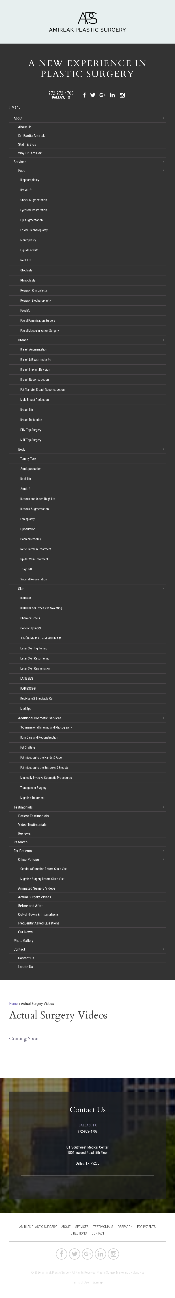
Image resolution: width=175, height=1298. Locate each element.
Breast (23, 340)
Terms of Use (80, 1282)
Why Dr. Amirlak (30, 153)
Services (20, 162)
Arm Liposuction (30, 468)
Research (21, 842)
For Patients (23, 851)
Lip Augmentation (31, 220)
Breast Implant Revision (35, 369)
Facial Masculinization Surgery (39, 330)
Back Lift (25, 479)
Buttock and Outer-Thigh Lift (37, 499)
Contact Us (26, 958)
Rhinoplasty (27, 280)
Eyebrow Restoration (33, 210)
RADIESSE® (28, 688)
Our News (25, 932)
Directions (79, 1233)
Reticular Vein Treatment (35, 549)
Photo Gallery (23, 940)
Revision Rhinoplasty (33, 290)
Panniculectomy (30, 539)
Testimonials (23, 807)
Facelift (25, 310)
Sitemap (97, 1282)
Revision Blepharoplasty (35, 300)
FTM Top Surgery (30, 430)
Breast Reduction (31, 420)
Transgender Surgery (33, 788)
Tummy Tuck (28, 458)
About (18, 118)
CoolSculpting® (30, 628)
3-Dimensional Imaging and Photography (46, 727)
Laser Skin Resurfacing (34, 658)
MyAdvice (138, 1272)
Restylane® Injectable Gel (36, 698)
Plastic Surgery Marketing (112, 1272)
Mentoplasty (28, 240)
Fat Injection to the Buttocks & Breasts (44, 767)
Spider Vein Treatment (34, 559)
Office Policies (29, 859)
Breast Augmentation (33, 349)
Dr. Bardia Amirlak (31, 135)
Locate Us (25, 966)
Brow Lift (26, 190)
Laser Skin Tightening (33, 648)
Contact (19, 949)
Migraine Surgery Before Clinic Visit (42, 879)
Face (21, 170)
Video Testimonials (32, 824)
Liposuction (27, 529)
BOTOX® (26, 598)
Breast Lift (26, 410)
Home (13, 1003)
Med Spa (25, 708)
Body (21, 449)
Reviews (24, 833)
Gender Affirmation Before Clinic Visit (43, 869)
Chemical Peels (30, 618)
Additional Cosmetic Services (40, 718)
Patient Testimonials (33, 816)
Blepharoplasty (29, 180)
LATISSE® (27, 678)
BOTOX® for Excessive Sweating (41, 608)
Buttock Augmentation (34, 509)
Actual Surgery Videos (34, 897)
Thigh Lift (26, 569)
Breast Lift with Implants (35, 359)
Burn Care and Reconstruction (39, 737)
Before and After (30, 905)
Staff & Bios (27, 144)
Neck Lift (25, 260)
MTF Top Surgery (30, 440)
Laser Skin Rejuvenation (35, 668)
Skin (21, 588)
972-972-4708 (61, 93)
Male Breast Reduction (34, 399)
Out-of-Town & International (38, 914)
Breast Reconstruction (34, 379)
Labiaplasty (27, 519)
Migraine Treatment (32, 798)
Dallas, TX (61, 97)
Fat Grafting (27, 747)
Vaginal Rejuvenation (33, 579)
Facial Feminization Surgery (37, 320)
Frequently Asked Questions (39, 923)
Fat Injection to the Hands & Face (41, 757)
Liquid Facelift (29, 250)
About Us (25, 127)
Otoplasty (26, 270)
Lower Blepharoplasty (34, 230)
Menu (15, 107)
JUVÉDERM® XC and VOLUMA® (40, 638)
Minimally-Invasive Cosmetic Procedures (46, 777)
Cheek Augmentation (33, 200)
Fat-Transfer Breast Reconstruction (42, 389)
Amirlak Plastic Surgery (38, 1227)
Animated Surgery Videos (36, 888)
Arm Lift (25, 489)
